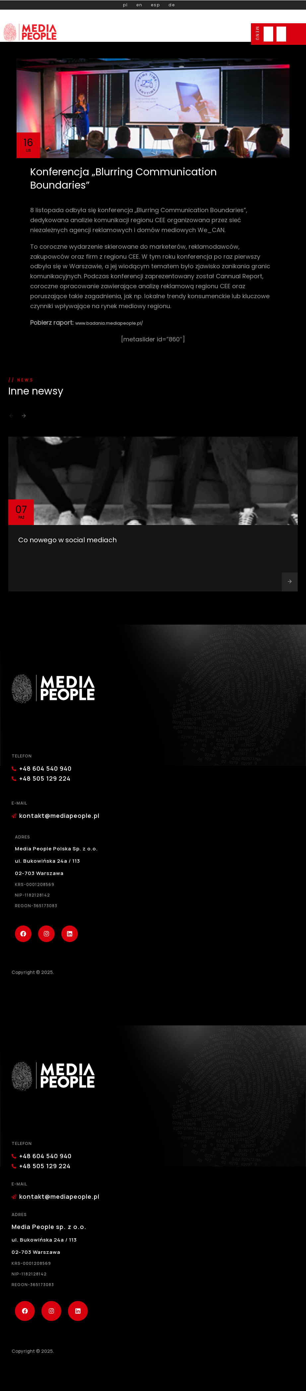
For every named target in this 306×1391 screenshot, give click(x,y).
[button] (11, 418)
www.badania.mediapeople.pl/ (109, 323)
